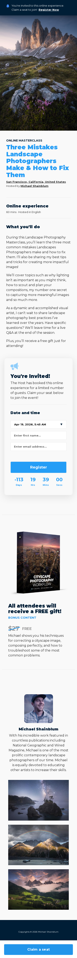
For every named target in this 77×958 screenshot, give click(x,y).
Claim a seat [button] (38, 949)
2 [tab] (33, 125)
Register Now (49, 9)
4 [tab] (44, 125)
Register (38, 467)
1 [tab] (27, 125)
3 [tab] (39, 125)
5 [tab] (50, 125)
